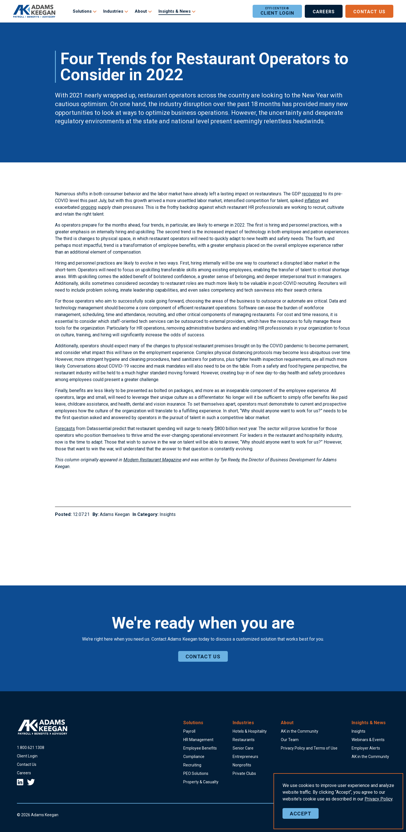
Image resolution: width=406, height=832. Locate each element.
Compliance (193, 756)
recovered (312, 193)
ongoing (88, 207)
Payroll (189, 731)
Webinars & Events (368, 739)
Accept (301, 817)
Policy (378, 803)
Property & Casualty (201, 782)
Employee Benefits (200, 748)
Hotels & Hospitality (250, 731)
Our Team (290, 739)
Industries (113, 11)
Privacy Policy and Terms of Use (309, 748)
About (141, 11)
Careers (324, 11)
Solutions (82, 11)
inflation (312, 200)
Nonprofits (242, 765)
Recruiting (192, 765)
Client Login (277, 11)
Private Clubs (244, 773)
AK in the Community (299, 731)
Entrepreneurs (245, 756)
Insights (168, 514)
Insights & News (174, 11)
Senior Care (243, 748)
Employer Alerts (366, 748)
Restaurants (244, 739)
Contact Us (369, 11)
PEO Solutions (195, 773)
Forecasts (65, 428)
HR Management (198, 739)
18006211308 (30, 747)
